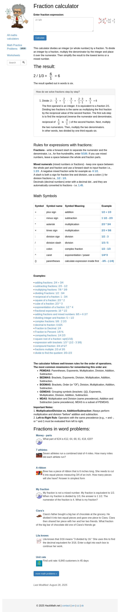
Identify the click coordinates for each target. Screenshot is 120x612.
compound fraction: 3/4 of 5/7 (51, 346)
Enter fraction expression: (49, 14)
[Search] (24, 62)
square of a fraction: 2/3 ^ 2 (50, 300)
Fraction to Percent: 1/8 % (49, 332)
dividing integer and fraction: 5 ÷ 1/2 (54, 318)
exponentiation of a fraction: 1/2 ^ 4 (54, 307)
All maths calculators (13, 37)
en (73, 605)
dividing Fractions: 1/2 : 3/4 (49, 293)
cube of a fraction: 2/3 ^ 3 (49, 303)
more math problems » (46, 573)
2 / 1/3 (64, 24)
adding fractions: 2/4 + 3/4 (49, 282)
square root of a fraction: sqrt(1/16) (54, 339)
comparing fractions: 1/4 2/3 (50, 335)
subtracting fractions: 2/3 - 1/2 (51, 286)
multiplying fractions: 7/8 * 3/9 (51, 289)
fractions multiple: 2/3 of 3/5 (50, 349)
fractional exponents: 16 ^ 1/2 (51, 310)
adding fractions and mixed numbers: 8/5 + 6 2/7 (61, 314)
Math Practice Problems (17, 47)
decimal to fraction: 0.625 (49, 325)
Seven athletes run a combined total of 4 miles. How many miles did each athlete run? (74, 453)
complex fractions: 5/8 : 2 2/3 (51, 321)
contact (66, 605)
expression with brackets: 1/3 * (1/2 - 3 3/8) (58, 342)
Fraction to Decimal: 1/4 (48, 328)
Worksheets (13, 55)
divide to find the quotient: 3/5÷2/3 (53, 353)
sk (82, 605)
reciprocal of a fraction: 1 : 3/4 (51, 296)
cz (78, 605)
